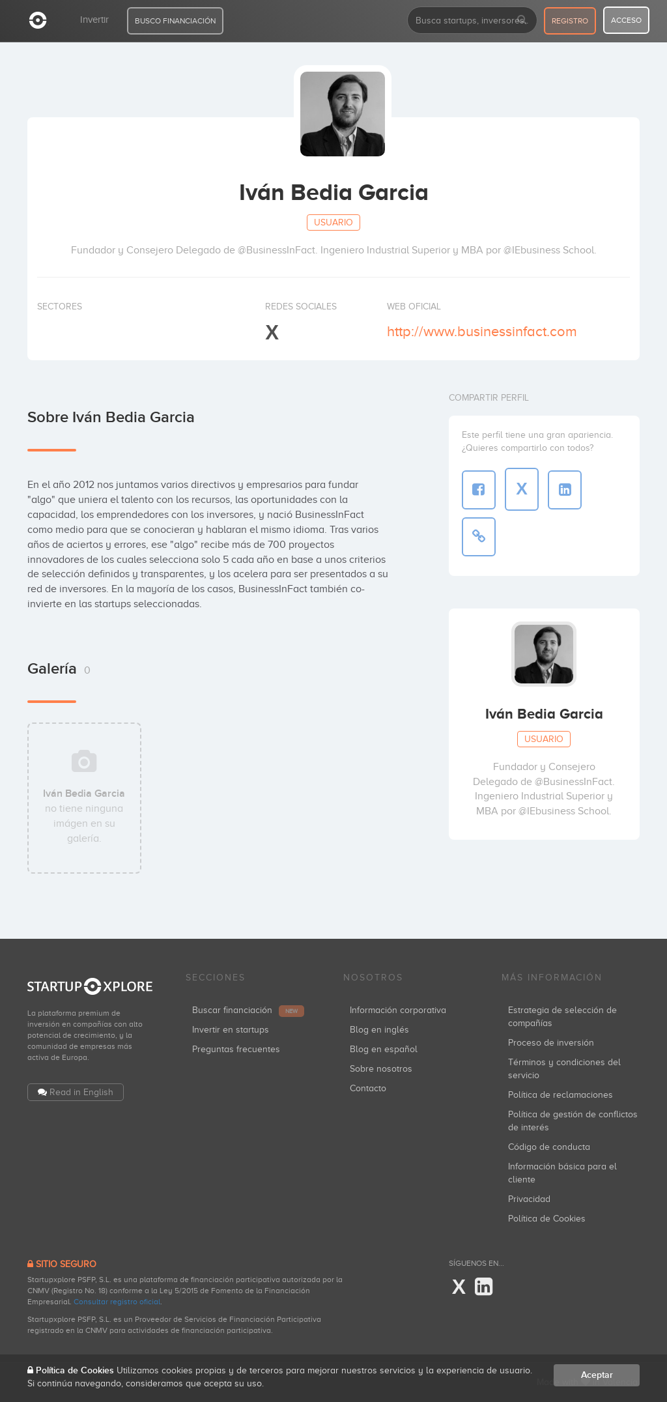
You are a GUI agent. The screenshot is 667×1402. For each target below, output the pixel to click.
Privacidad (529, 1199)
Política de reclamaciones (560, 1095)
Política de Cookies (547, 1218)
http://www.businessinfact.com (482, 331)
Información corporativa (398, 1010)
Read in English (81, 1092)
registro (570, 20)
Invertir (94, 19)
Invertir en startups (230, 1030)
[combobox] (472, 20)
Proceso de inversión (551, 1043)
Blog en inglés (379, 1030)
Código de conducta (549, 1147)
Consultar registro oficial (117, 1301)
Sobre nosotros (381, 1069)
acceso (626, 20)
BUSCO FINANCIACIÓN (175, 20)
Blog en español (384, 1049)
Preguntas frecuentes (236, 1049)
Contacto (368, 1088)
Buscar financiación (248, 1010)
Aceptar (597, 1375)
